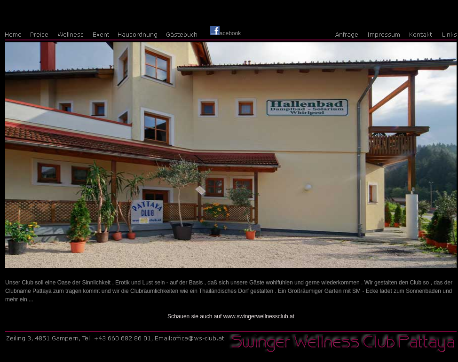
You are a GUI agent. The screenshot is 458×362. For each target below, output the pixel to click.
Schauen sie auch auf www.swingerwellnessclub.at (230, 316)
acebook (225, 33)
